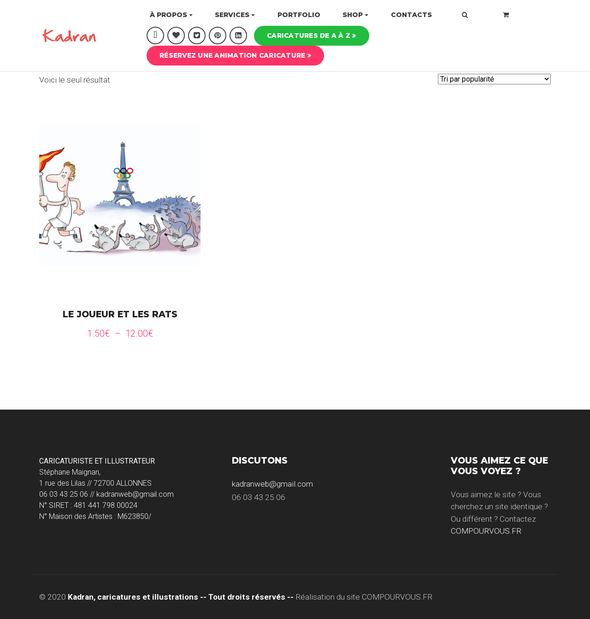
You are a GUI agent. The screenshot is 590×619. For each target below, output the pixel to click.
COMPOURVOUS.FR (486, 531)
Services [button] (232, 15)
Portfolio (298, 15)
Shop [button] (352, 15)
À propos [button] (168, 15)
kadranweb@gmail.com (272, 483)
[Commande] (494, 79)
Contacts (411, 15)
